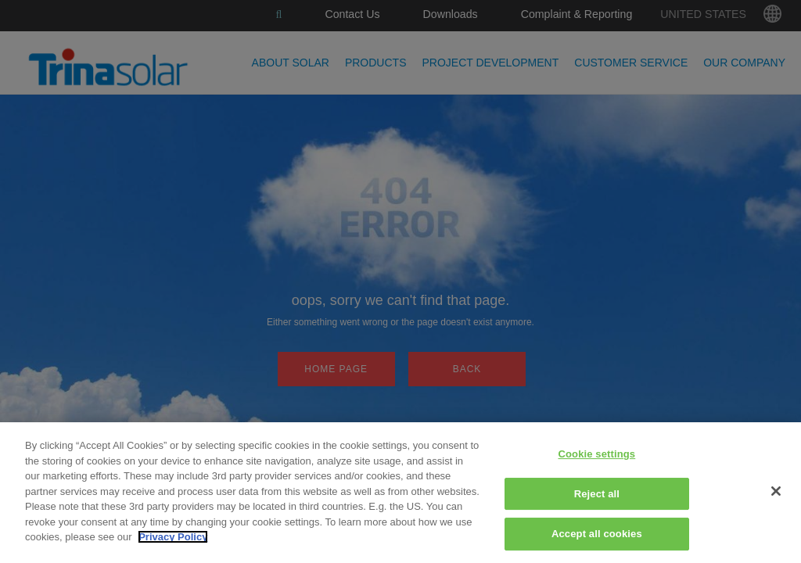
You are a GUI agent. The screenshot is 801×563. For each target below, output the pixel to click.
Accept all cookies (596, 534)
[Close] (776, 491)
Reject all (597, 494)
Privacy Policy (172, 537)
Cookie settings (596, 454)
